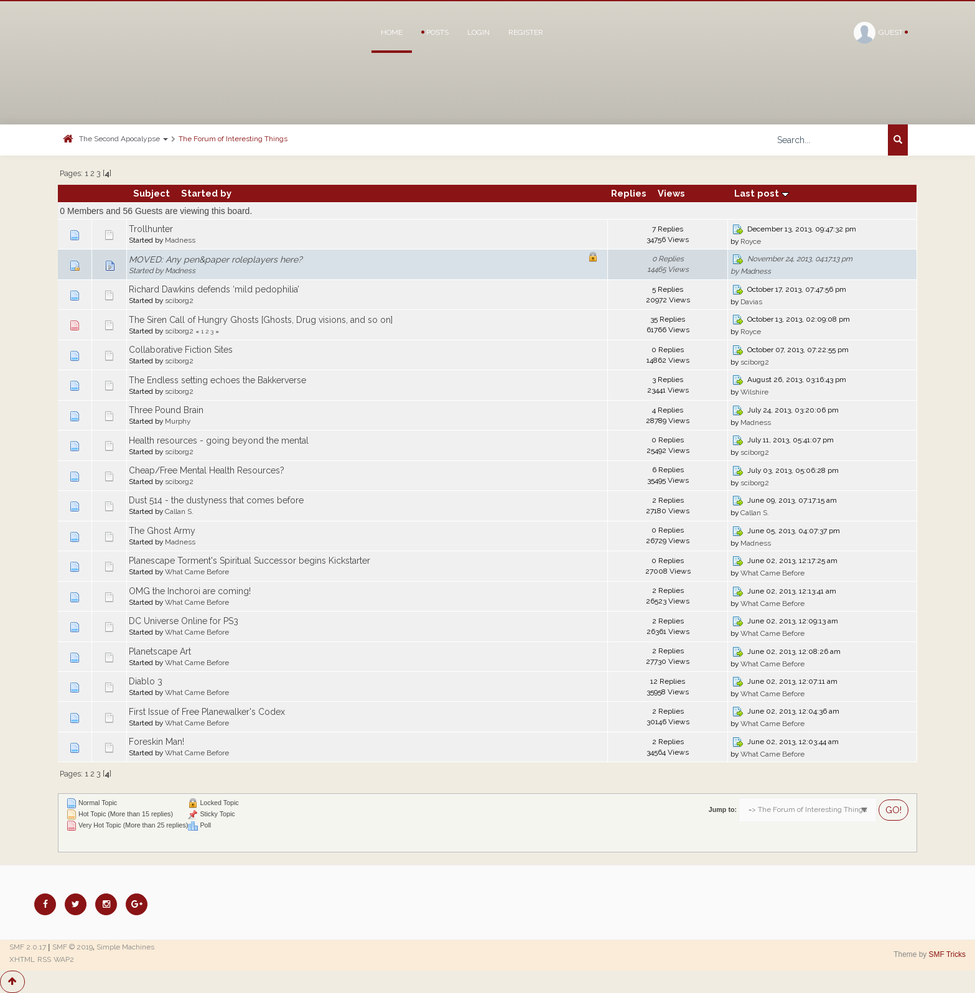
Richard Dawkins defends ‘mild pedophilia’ (214, 289)
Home (392, 32)
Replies (628, 193)
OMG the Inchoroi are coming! (190, 591)
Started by (206, 193)
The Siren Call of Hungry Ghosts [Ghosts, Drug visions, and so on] (261, 320)
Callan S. (179, 511)
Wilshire (754, 392)
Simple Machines (125, 947)
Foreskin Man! (156, 742)
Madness (180, 240)
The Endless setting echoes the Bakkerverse (217, 380)
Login (478, 32)
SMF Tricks (947, 954)
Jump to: (723, 809)
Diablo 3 (145, 681)
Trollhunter (151, 229)
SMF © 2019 (72, 947)
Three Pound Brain (166, 410)
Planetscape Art (160, 651)
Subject (151, 193)
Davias (751, 301)
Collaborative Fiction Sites (181, 350)
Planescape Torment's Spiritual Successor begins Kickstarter (249, 561)
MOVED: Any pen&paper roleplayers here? (215, 259)
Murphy (177, 421)
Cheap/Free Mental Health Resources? (206, 470)
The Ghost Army (162, 531)
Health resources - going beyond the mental (219, 440)
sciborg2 (179, 300)
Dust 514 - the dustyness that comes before (216, 500)
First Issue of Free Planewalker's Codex (207, 712)
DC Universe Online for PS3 (183, 621)
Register (525, 32)
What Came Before (197, 571)
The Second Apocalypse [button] (123, 138)
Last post (761, 193)
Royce (750, 241)
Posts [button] (435, 32)
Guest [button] (881, 33)
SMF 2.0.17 (27, 947)
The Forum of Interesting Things (233, 138)
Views (671, 193)
